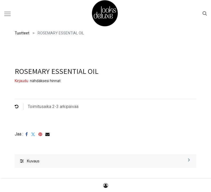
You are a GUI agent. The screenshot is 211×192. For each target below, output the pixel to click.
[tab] (106, 160)
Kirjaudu (21, 81)
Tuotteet (22, 33)
